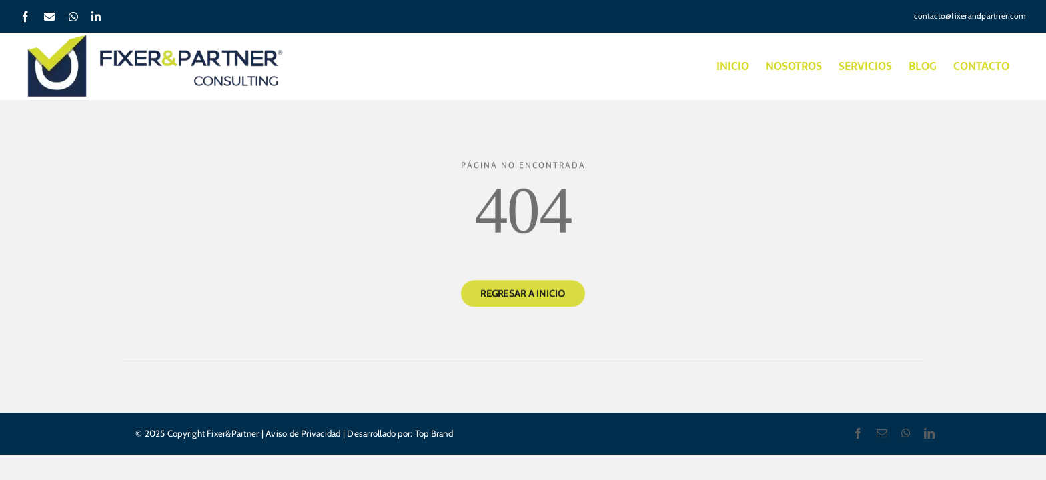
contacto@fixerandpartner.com (970, 16)
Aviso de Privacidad (303, 433)
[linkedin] (929, 433)
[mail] (882, 433)
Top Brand (432, 433)
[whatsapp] (906, 433)
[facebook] (858, 433)
